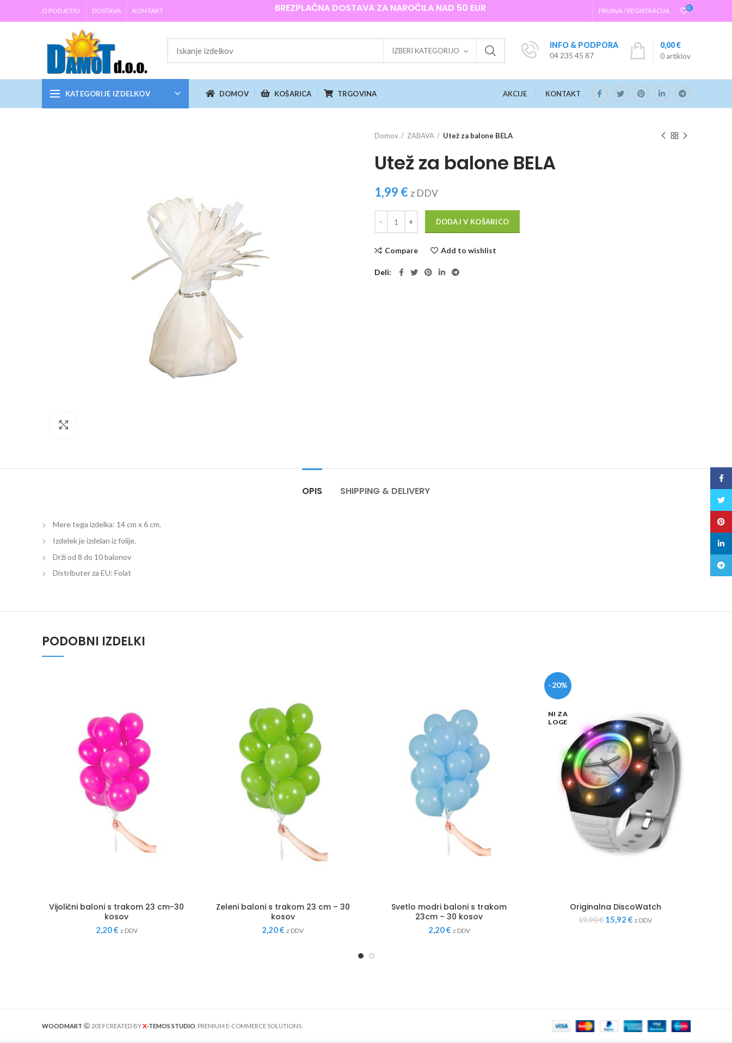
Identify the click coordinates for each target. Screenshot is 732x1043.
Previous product (663, 136)
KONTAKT (563, 93)
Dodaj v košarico (472, 221)
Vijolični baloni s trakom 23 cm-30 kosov (116, 912)
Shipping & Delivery (385, 491)
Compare (401, 250)
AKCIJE (515, 93)
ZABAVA (420, 135)
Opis (312, 491)
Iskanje (490, 50)
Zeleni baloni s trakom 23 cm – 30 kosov (283, 912)
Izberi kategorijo (425, 50)
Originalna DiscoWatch (615, 907)
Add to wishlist (468, 250)
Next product (685, 136)
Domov (386, 135)
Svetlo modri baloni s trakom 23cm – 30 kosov (449, 912)
